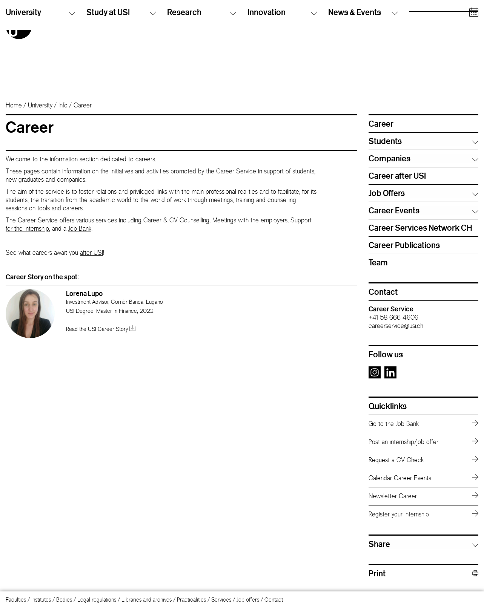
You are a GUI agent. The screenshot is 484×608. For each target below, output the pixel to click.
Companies (422, 54)
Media (416, 47)
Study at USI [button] (121, 78)
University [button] (40, 78)
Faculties (16, 599)
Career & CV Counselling (176, 220)
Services (221, 599)
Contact (273, 599)
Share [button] (379, 544)
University (40, 105)
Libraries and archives (146, 599)
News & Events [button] (363, 78)
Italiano (255, 16)
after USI (91, 252)
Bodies (64, 599)
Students (419, 24)
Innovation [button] (282, 78)
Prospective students (432, 16)
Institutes (41, 599)
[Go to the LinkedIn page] (390, 376)
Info (63, 105)
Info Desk (339, 24)
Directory (339, 16)
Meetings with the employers (249, 220)
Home (14, 105)
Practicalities (191, 599)
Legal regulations (96, 599)
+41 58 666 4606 (393, 317)
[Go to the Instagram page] (375, 376)
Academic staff (426, 39)
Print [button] (423, 573)
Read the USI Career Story (100, 328)
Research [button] (202, 78)
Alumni (416, 31)
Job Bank (79, 228)
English (255, 24)
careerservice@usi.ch (396, 326)
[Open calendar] (473, 79)
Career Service (391, 309)
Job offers (248, 599)
